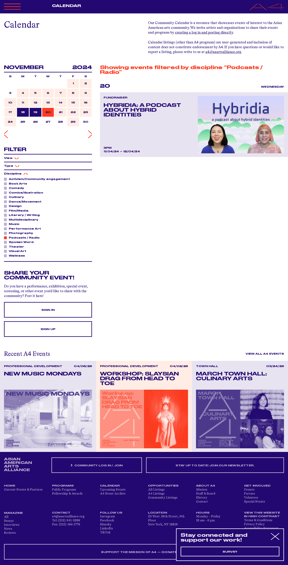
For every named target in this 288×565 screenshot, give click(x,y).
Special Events (254, 501)
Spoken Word (20, 242)
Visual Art (16, 251)
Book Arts (17, 183)
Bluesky (105, 524)
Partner (249, 493)
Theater (15, 246)
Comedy (15, 188)
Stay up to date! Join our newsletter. (215, 465)
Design (14, 206)
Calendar (66, 6)
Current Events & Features (23, 489)
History (201, 497)
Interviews (11, 525)
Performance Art (23, 228)
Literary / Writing (23, 215)
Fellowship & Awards (67, 493)
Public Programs (64, 489)
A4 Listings (156, 493)
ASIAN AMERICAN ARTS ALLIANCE (18, 464)
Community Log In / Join (97, 465)
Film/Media (17, 210)
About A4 (205, 486)
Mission (201, 489)
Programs (63, 486)
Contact (202, 501)
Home (9, 486)
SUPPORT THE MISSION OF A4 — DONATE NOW (144, 552)
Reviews (10, 533)
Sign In (48, 310)
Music (13, 224)
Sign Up (48, 329)
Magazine (13, 513)
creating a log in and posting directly (204, 32)
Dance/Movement (24, 201)
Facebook (107, 520)
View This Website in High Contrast (262, 515)
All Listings (156, 489)
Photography (20, 233)
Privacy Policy (254, 524)
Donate (249, 489)
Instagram (107, 516)
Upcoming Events (113, 489)
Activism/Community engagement (38, 179)
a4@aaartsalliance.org (223, 52)
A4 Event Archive (113, 493)
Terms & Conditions (258, 520)
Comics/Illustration (25, 192)
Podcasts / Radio (23, 237)
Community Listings (162, 497)
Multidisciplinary (22, 219)
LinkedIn (106, 528)
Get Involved (257, 486)
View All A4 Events (265, 354)
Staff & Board (205, 493)
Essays (9, 521)
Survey (230, 552)
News (8, 529)
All (6, 517)
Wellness (16, 255)
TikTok (105, 532)
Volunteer (251, 497)
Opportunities (163, 486)
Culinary (15, 197)
